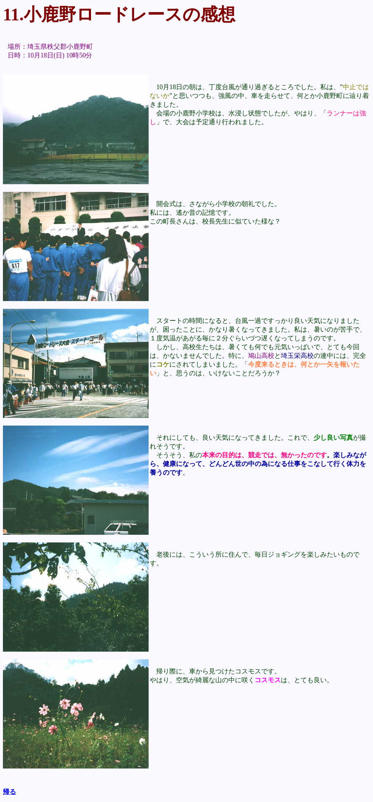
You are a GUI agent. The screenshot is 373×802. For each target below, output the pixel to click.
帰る (9, 791)
